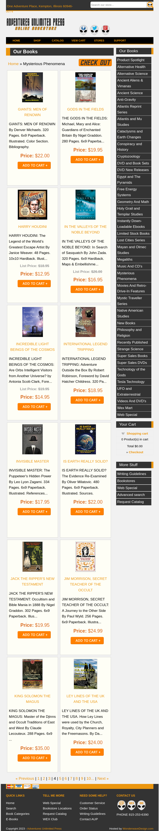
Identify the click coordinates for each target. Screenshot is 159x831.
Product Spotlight (131, 60)
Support (120, 40)
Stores (99, 40)
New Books (126, 323)
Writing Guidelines (131, 474)
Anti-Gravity (126, 99)
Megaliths (124, 259)
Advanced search (131, 495)
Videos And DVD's (131, 401)
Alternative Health (131, 67)
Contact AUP (89, 819)
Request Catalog (130, 502)
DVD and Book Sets (133, 163)
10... (90, 778)
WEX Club (50, 819)
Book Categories (18, 813)
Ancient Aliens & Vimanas (130, 83)
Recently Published (132, 342)
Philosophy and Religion (129, 333)
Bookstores (126, 481)
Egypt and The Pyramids (128, 180)
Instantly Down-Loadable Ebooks (131, 224)
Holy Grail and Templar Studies (130, 211)
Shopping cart (137, 433)
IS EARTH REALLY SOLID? (85, 461)
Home (16, 40)
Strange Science (130, 349)
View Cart (78, 40)
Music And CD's (129, 266)
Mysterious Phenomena (126, 276)
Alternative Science (132, 74)
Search (11, 808)
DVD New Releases (133, 170)
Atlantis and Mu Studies (129, 122)
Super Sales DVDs (132, 363)
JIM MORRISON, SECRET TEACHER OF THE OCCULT (85, 584)
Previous (26, 778)
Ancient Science (130, 93)
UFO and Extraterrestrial (128, 391)
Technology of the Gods (131, 372)
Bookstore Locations (57, 808)
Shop (37, 40)
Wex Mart (124, 408)
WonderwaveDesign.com (138, 828)
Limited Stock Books (133, 233)
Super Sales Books (132, 356)
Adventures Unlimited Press (44, 828)
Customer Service (92, 803)
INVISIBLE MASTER (32, 461)
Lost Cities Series (131, 240)
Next (101, 778)
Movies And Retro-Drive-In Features (132, 288)
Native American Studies (130, 313)
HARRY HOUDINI (32, 227)
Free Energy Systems (127, 192)
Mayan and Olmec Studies (131, 250)
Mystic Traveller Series (129, 301)
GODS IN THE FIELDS (85, 109)
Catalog (58, 40)
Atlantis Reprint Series (129, 109)
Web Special (127, 415)
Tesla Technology (131, 382)
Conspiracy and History (129, 147)
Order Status (89, 808)
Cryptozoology (128, 156)
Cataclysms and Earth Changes (130, 134)
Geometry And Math (133, 202)
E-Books (12, 819)
